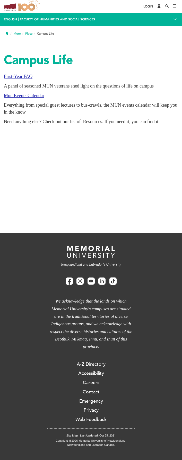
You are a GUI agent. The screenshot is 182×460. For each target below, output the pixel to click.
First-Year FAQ (18, 76)
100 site (29, 6)
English (10, 19)
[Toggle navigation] (174, 6)
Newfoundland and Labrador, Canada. (91, 444)
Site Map (72, 435)
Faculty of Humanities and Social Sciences (57, 19)
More (17, 33)
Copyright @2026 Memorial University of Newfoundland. (91, 440)
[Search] (167, 6)
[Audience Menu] (159, 6)
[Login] (148, 6)
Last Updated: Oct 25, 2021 (98, 435)
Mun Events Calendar (24, 95)
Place (29, 33)
